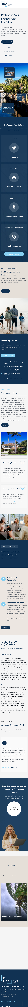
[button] (2, 684)
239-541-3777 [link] (9, 996)
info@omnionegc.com (10, 994)
